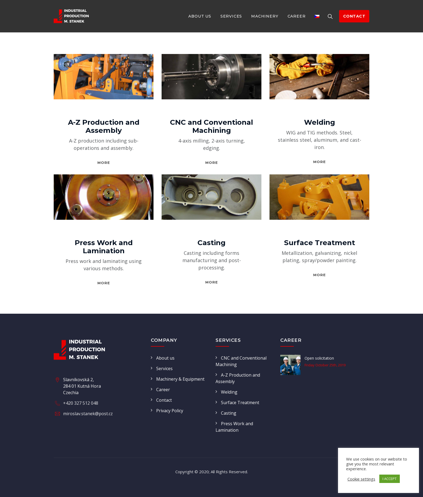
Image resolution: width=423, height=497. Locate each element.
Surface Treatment (319, 242)
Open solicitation (319, 358)
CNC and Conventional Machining (211, 126)
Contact (164, 400)
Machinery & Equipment (180, 379)
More (103, 162)
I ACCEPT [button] (390, 478)
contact (354, 16)
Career (297, 16)
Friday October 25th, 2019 (325, 365)
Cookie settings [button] (361, 478)
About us (199, 16)
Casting (211, 242)
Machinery (264, 16)
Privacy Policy (169, 411)
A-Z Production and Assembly (103, 126)
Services (231, 16)
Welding (319, 122)
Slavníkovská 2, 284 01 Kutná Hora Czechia (82, 386)
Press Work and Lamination (104, 246)
